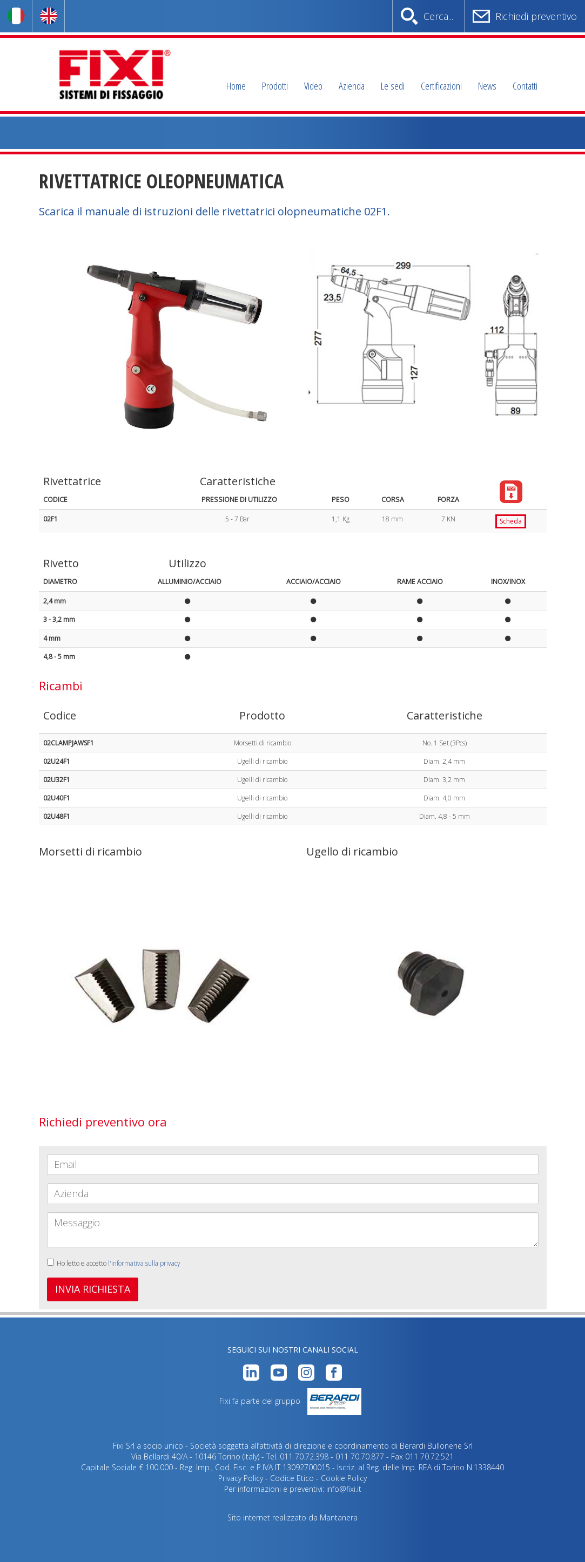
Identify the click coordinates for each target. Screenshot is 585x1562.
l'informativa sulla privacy (144, 1263)
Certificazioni (441, 86)
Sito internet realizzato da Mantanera (292, 1517)
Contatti (525, 86)
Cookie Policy (344, 1478)
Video (313, 86)
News (487, 86)
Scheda (511, 521)
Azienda (352, 86)
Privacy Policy (240, 1478)
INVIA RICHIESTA (92, 1288)
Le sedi (393, 86)
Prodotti (275, 86)
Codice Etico (292, 1478)
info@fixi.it (343, 1489)
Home (236, 86)
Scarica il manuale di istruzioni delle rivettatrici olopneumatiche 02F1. (214, 211)
